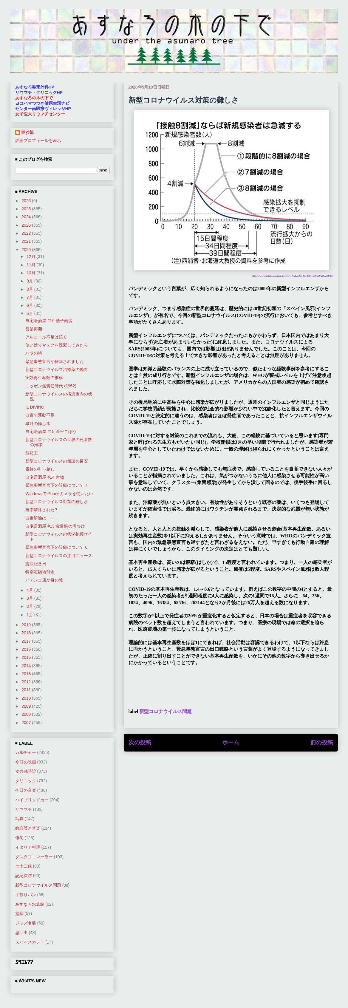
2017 (26, 641)
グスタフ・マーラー (34, 856)
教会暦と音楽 (27, 828)
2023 (26, 225)
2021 (26, 241)
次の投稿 (140, 742)
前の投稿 (321, 742)
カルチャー (25, 752)
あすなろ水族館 (29, 904)
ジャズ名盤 (25, 923)
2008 (26, 714)
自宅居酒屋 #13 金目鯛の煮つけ (55, 526)
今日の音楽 (25, 790)
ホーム (230, 742)
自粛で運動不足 (40, 415)
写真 (19, 818)
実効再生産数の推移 (44, 377)
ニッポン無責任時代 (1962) (50, 386)
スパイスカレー (29, 942)
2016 (26, 649)
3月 (30, 598)
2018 (26, 632)
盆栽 (19, 913)
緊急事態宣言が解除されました (54, 361)
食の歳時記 (25, 771)
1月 (30, 614)
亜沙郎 (27, 132)
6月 (30, 305)
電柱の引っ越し (40, 469)
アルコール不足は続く (46, 337)
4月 (30, 590)
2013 (26, 673)
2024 (26, 216)
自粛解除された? (41, 509)
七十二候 (23, 866)
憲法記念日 (35, 563)
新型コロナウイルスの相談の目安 (56, 461)
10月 (31, 272)
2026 (26, 200)
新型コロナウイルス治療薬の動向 (56, 369)
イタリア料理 (27, 847)
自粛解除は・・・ (42, 518)
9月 (30, 281)
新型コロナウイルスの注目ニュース (58, 555)
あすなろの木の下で (34, 97)
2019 (26, 624)
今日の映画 (25, 762)
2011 (26, 689)
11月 (31, 264)
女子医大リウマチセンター (40, 114)
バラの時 (33, 353)
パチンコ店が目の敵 (44, 580)
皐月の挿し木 (37, 423)
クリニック (25, 780)
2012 (26, 681)
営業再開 (33, 329)
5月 (30, 313)
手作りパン (25, 894)
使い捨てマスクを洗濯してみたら (56, 345)
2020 (26, 249)
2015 (26, 657)
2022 (26, 233)
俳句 (19, 837)
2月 (30, 606)
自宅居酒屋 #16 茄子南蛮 (48, 320)
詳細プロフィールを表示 (38, 140)
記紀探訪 (23, 875)
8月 (30, 289)
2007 (26, 722)
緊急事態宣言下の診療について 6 (56, 547)
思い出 (21, 932)
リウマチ (23, 809)
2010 (26, 698)
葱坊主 (31, 452)
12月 (31, 256)
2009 (26, 706)
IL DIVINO (34, 407)
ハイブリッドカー (32, 799)
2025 (26, 208)
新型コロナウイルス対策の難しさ (56, 501)
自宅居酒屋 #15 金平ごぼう (50, 431)
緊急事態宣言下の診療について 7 (56, 485)
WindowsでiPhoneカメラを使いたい (59, 493)
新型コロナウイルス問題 (165, 711)
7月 (30, 297)
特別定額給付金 (40, 571)
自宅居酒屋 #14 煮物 (44, 477)
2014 (26, 665)
